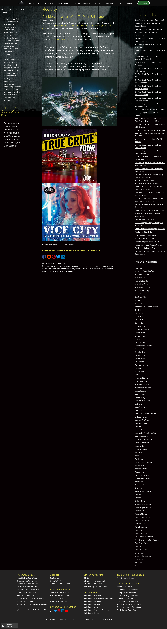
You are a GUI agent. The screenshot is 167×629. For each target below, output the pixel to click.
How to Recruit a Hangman (146, 235)
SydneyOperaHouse (143, 507)
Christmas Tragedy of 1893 (127, 595)
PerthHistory (140, 465)
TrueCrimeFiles (141, 549)
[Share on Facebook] (44, 258)
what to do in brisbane (64, 271)
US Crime (139, 559)
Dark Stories (140, 342)
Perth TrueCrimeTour (143, 462)
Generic (138, 368)
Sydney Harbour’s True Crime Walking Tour (32, 605)
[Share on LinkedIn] (63, 258)
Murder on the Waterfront (146, 219)
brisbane (67, 266)
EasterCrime (140, 358)
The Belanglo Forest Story (145, 248)
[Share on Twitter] (58, 258)
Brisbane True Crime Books (146, 307)
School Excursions (57, 598)
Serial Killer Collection (144, 491)
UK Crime (139, 553)
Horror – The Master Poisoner (147, 238)
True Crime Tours (46, 3)
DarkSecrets (140, 349)
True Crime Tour (59, 263)
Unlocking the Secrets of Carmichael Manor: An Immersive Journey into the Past (150, 133)
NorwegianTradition (143, 443)
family (63, 269)
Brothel (138, 310)
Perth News (139, 459)
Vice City (138, 562)
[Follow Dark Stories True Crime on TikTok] (51, 611)
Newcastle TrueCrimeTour (145, 433)
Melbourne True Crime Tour (28, 590)
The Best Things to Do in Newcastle (149, 210)
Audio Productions (142, 274)
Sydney (138, 498)
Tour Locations (65, 3)
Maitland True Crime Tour (27, 587)
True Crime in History (144, 536)
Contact (132, 3)
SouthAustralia (141, 494)
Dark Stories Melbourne (93, 604)
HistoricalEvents (141, 381)
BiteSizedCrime (141, 297)
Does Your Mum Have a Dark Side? (149, 20)
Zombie (138, 566)
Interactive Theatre (143, 387)
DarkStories (140, 352)
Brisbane (48, 263)
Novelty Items (140, 446)
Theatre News (140, 510)
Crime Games (140, 326)
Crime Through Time (143, 329)
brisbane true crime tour (81, 266)
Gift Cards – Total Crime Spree (95, 584)
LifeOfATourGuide (142, 400)
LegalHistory (140, 397)
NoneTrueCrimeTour (143, 439)
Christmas (139, 316)
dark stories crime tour (101, 266)
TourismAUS (140, 523)
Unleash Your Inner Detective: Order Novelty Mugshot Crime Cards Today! (150, 112)
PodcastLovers (141, 468)
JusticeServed (140, 391)
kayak (44, 271)
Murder (138, 426)
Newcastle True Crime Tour (27, 592)
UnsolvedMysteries (143, 556)
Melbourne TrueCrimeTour (146, 413)
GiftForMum (140, 371)
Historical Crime (141, 378)
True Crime (139, 530)
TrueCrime (139, 546)
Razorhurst (139, 485)
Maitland (138, 404)
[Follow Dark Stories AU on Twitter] (55, 611)
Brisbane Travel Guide (63, 39)
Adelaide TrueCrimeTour (145, 271)
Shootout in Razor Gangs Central (148, 245)
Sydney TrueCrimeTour (144, 504)
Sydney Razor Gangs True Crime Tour (31, 598)
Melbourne (139, 410)
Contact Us (54, 578)
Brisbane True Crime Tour (27, 581)
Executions (139, 362)
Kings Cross (139, 394)
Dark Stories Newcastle (93, 607)
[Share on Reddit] (49, 258)
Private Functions (83, 3)
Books (137, 300)
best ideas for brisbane (54, 266)
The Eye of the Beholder (126, 592)
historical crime (107, 269)
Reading (138, 488)
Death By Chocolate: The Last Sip (148, 29)
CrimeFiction (140, 332)
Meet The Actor (141, 407)
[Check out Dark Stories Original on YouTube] (66, 611)
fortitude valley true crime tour (87, 269)
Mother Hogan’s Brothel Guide (147, 241)
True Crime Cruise (142, 533)
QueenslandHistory (143, 478)
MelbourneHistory (142, 417)
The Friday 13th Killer (144, 232)
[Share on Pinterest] (54, 258)
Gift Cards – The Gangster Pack (96, 581)
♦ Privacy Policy (91, 619)
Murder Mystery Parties (59, 592)
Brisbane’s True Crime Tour (66, 25)
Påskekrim (139, 452)
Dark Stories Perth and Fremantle (97, 610)
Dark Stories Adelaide (92, 595)
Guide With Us (55, 581)
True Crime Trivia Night (59, 601)
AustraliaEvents (141, 281)
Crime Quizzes (110, 3)
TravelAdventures (142, 527)
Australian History (142, 287)
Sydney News (140, 501)
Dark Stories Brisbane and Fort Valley (98, 598)
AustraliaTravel (141, 294)
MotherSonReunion (143, 423)
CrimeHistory (140, 336)
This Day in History (142, 520)
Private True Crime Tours (60, 595)
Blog (121, 3)
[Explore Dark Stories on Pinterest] (59, 611)
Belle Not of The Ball (125, 586)
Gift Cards (87, 578)
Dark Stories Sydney (91, 613)
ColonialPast (140, 319)
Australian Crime (142, 284)
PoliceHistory (140, 472)
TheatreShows (141, 514)
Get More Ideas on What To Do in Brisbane (73, 16)
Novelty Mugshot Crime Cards (95, 587)
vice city (51, 271)
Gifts (99, 3)
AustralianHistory (142, 290)
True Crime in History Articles (147, 540)
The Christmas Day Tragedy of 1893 (150, 228)
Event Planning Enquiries (60, 584)
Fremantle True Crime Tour (27, 584)
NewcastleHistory (142, 436)
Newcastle (139, 430)
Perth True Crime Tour (25, 595)
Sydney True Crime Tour (26, 601)
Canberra (139, 313)
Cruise (137, 339)
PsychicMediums (142, 475)
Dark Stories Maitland (92, 601)
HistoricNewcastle (142, 384)
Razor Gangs (140, 481)
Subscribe (143, 3)
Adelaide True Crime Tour (27, 578)
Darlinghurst (140, 355)
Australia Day (140, 277)
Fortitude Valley (141, 365)
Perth (137, 455)
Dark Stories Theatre (143, 345)
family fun (70, 269)
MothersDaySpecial (143, 420)
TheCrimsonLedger (143, 517)
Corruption (139, 323)
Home (31, 3)
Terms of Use (107, 619)
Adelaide (138, 268)
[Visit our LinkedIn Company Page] (62, 611)
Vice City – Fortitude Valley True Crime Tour (32, 610)
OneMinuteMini (141, 449)
